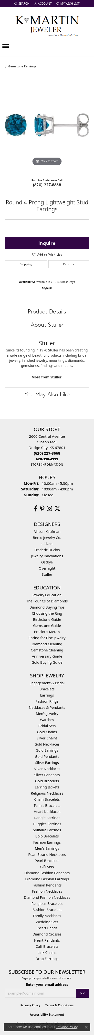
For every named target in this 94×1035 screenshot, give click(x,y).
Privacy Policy (31, 1005)
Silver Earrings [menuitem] (47, 762)
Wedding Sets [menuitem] (47, 922)
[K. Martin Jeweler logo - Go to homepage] (47, 25)
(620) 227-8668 (47, 184)
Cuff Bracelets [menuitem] (47, 946)
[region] (47, 125)
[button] (21, 3)
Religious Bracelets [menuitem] (47, 903)
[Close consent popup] (86, 1027)
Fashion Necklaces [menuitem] (47, 891)
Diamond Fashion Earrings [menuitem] (47, 879)
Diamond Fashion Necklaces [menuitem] (47, 897)
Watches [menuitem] (47, 719)
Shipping (26, 264)
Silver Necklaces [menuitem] (47, 768)
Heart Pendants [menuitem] (47, 940)
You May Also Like (47, 394)
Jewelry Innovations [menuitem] (47, 556)
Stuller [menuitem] (47, 574)
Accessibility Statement (47, 1014)
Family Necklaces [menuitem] (47, 915)
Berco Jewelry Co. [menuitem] (47, 537)
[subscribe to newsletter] (82, 993)
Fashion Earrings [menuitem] (47, 842)
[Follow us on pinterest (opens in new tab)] (42, 508)
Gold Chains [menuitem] (47, 732)
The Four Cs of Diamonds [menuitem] (47, 601)
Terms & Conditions (59, 1005)
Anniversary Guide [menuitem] (47, 656)
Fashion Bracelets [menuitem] (46, 909)
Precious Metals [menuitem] (47, 631)
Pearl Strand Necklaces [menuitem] (47, 854)
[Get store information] (47, 464)
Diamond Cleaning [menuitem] (47, 644)
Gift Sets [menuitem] (47, 866)
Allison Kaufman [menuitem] (47, 531)
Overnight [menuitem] (47, 568)
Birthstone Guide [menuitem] (47, 619)
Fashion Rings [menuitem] (47, 701)
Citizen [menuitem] (47, 543)
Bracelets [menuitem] (46, 689)
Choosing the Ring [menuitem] (47, 613)
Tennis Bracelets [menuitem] (47, 805)
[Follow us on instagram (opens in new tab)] (49, 508)
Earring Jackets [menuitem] (47, 787)
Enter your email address (47, 984)
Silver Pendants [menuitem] (47, 775)
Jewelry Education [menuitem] (47, 595)
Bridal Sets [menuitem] (47, 725)
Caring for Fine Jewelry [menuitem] (47, 638)
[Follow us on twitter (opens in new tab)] (57, 508)
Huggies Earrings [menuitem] (47, 824)
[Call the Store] (47, 453)
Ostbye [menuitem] (47, 562)
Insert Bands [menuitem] (47, 928)
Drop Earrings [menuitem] (47, 958)
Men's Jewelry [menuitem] (47, 713)
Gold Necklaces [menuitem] (47, 744)
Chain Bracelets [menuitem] (47, 799)
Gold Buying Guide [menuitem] (46, 662)
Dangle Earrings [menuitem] (47, 817)
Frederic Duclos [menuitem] (47, 550)
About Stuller (47, 324)
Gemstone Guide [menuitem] (47, 625)
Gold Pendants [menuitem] (47, 756)
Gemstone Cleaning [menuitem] (47, 650)
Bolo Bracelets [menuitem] (47, 836)
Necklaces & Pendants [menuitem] (47, 707)
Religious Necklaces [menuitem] (47, 793)
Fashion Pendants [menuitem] (47, 885)
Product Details (47, 311)
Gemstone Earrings (22, 66)
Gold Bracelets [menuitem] (47, 781)
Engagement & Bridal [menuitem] (46, 683)
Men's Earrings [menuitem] (47, 848)
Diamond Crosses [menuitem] (46, 934)
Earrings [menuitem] (47, 695)
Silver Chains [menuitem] (47, 738)
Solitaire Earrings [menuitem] (47, 830)
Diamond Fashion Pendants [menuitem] (47, 873)
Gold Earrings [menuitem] (47, 750)
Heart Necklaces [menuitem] (47, 811)
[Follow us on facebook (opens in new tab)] (36, 508)
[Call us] (47, 459)
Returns (68, 264)
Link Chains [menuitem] (47, 952)
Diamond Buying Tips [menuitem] (46, 607)
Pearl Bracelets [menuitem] (47, 860)
